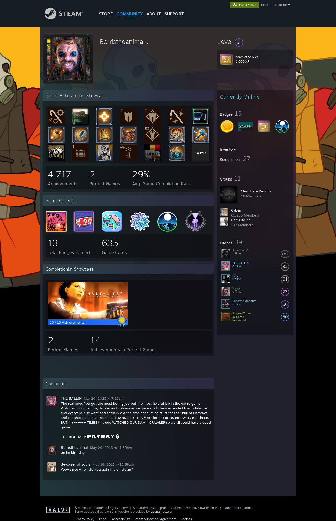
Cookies (186, 519)
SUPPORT (174, 14)
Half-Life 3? (240, 220)
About (153, 14)
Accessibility (121, 519)
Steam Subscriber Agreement (155, 519)
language (280, 5)
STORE (106, 14)
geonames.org (161, 511)
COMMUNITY (130, 14)
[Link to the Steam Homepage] (68, 18)
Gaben (236, 210)
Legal (103, 519)
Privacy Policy (84, 519)
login (264, 5)
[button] (255, 41)
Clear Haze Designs (256, 191)
